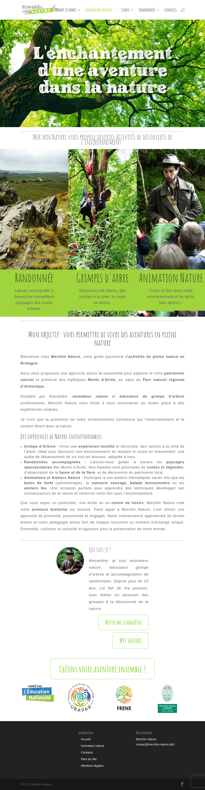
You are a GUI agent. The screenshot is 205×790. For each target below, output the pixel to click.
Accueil (85, 739)
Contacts (170, 10)
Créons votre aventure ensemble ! (102, 669)
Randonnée (147, 10)
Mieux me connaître (123, 622)
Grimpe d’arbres (66, 10)
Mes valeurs (131, 640)
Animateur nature (92, 745)
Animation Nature (99, 10)
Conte (125, 10)
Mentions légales (92, 765)
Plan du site (88, 759)
